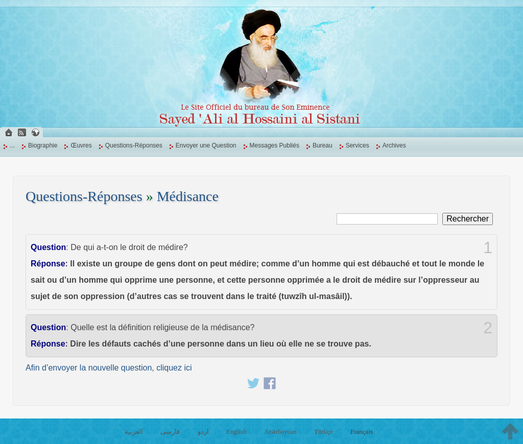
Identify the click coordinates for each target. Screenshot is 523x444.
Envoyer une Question (206, 145)
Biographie (42, 145)
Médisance (188, 196)
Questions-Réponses (133, 145)
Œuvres (80, 145)
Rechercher (467, 218)
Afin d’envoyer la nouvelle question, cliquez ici (109, 367)
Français (361, 431)
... (12, 145)
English (236, 431)
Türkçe (323, 431)
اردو (203, 431)
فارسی (170, 431)
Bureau (322, 145)
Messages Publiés (274, 145)
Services (357, 145)
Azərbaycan (280, 431)
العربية (134, 431)
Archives (394, 145)
